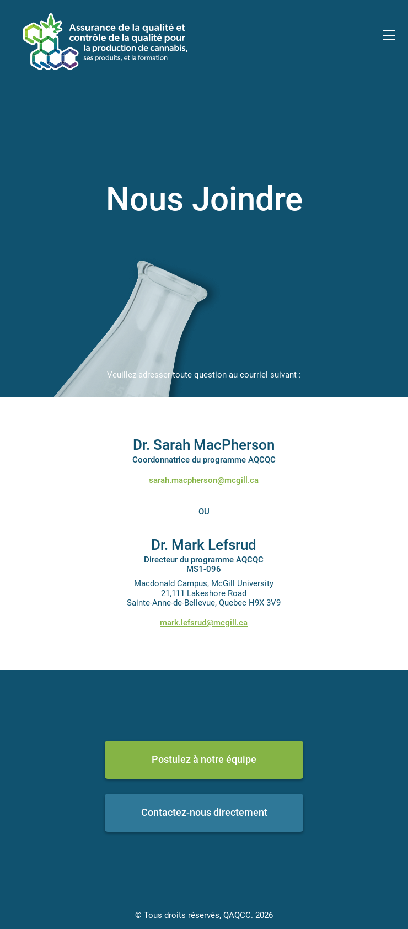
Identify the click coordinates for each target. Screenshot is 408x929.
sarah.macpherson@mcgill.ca (204, 480)
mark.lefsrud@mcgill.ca (204, 623)
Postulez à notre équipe (204, 759)
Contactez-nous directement (204, 812)
